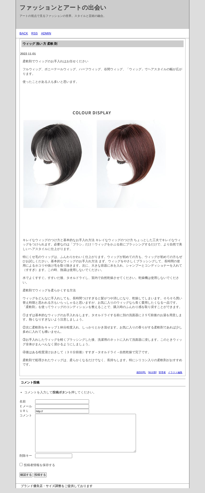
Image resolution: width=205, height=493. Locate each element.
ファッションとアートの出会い (62, 7)
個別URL (141, 372)
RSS (34, 33)
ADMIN (46, 33)
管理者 (162, 372)
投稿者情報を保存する (39, 465)
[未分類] (152, 372)
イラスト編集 (175, 372)
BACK (23, 33)
